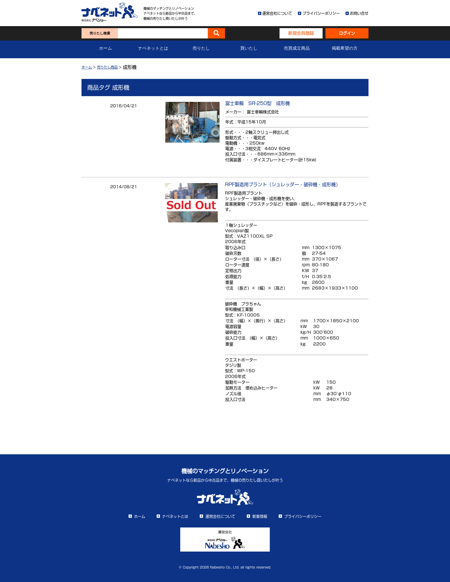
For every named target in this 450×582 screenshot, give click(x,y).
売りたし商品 (107, 67)
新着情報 (259, 516)
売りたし (201, 48)
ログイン (347, 33)
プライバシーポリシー (321, 13)
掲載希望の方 (345, 48)
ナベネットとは (153, 48)
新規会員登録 (301, 33)
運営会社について (277, 13)
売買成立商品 (297, 48)
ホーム (105, 48)
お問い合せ (359, 13)
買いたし (248, 48)
